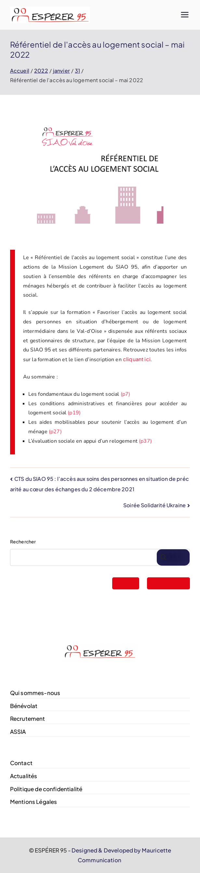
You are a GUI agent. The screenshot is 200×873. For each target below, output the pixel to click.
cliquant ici (137, 359)
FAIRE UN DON (168, 583)
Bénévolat (23, 705)
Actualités (23, 775)
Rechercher (23, 541)
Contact (21, 762)
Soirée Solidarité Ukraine (154, 505)
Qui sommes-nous (35, 692)
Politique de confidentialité (46, 788)
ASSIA (18, 731)
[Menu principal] (185, 14)
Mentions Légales (33, 801)
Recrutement (27, 718)
